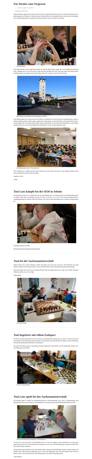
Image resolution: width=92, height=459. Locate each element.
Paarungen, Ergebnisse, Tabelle (22, 245)
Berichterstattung (18, 249)
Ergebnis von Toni (18, 176)
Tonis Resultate (18, 456)
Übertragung (17, 275)
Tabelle (15, 179)
